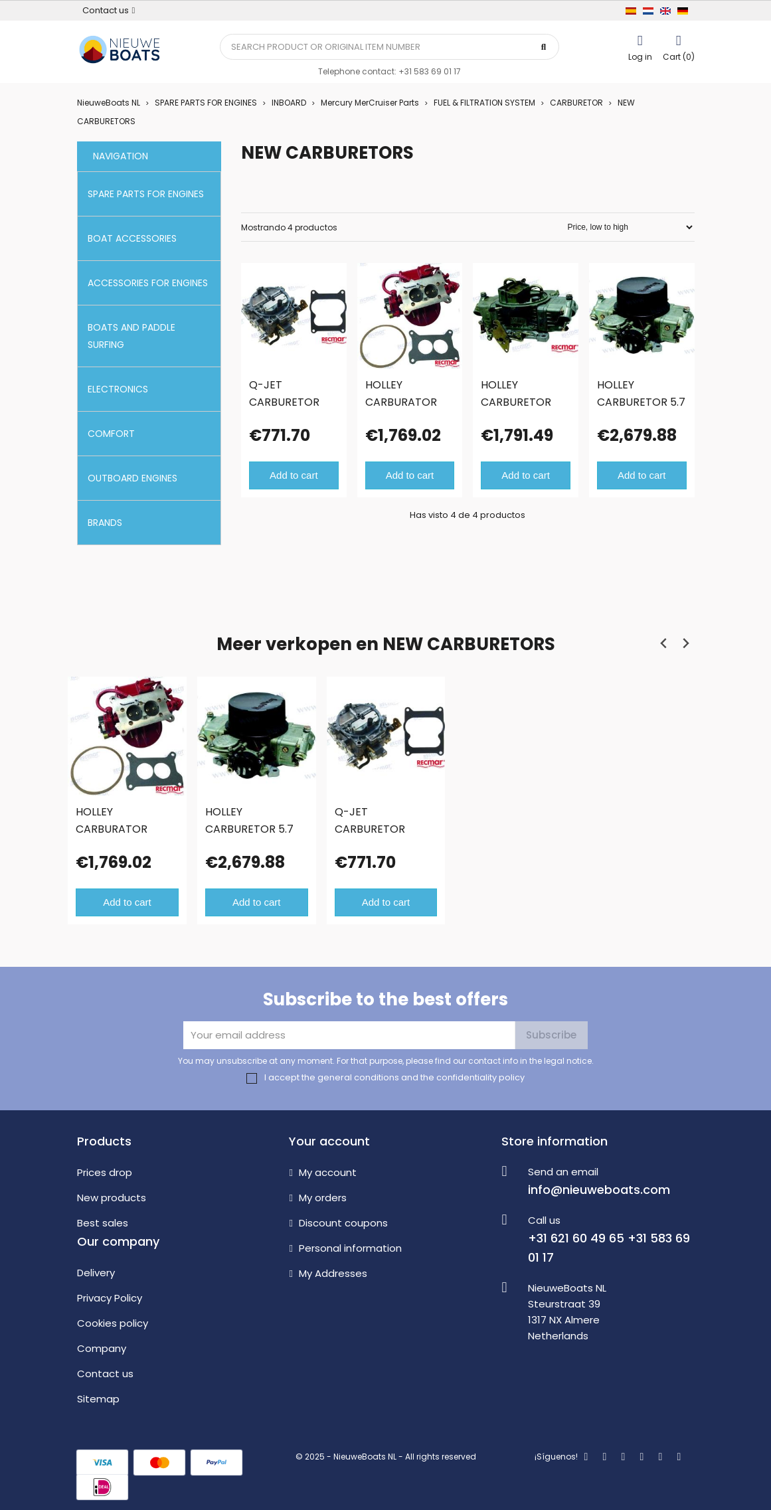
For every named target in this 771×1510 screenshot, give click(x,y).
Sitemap (98, 1399)
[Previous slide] (664, 644)
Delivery (96, 1273)
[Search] (390, 47)
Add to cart (294, 475)
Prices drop (104, 1172)
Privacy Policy (109, 1298)
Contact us (105, 1374)
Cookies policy (112, 1323)
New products (111, 1198)
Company (101, 1348)
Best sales (102, 1223)
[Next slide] (686, 644)
